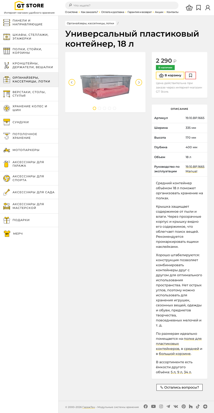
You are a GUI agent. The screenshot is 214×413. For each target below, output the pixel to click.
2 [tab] (99, 108)
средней (191, 349)
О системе (71, 12)
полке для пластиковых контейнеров (179, 344)
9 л (179, 372)
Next (138, 82)
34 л (187, 372)
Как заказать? (89, 12)
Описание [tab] (179, 108)
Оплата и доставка (112, 12)
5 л (173, 372)
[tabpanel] (105, 82)
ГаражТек (88, 407)
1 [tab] (94, 108)
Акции (159, 12)
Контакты (172, 12)
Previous (72, 82)
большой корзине (175, 354)
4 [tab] (109, 108)
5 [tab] (114, 108)
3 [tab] (104, 108)
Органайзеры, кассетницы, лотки (90, 23)
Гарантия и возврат (139, 12)
